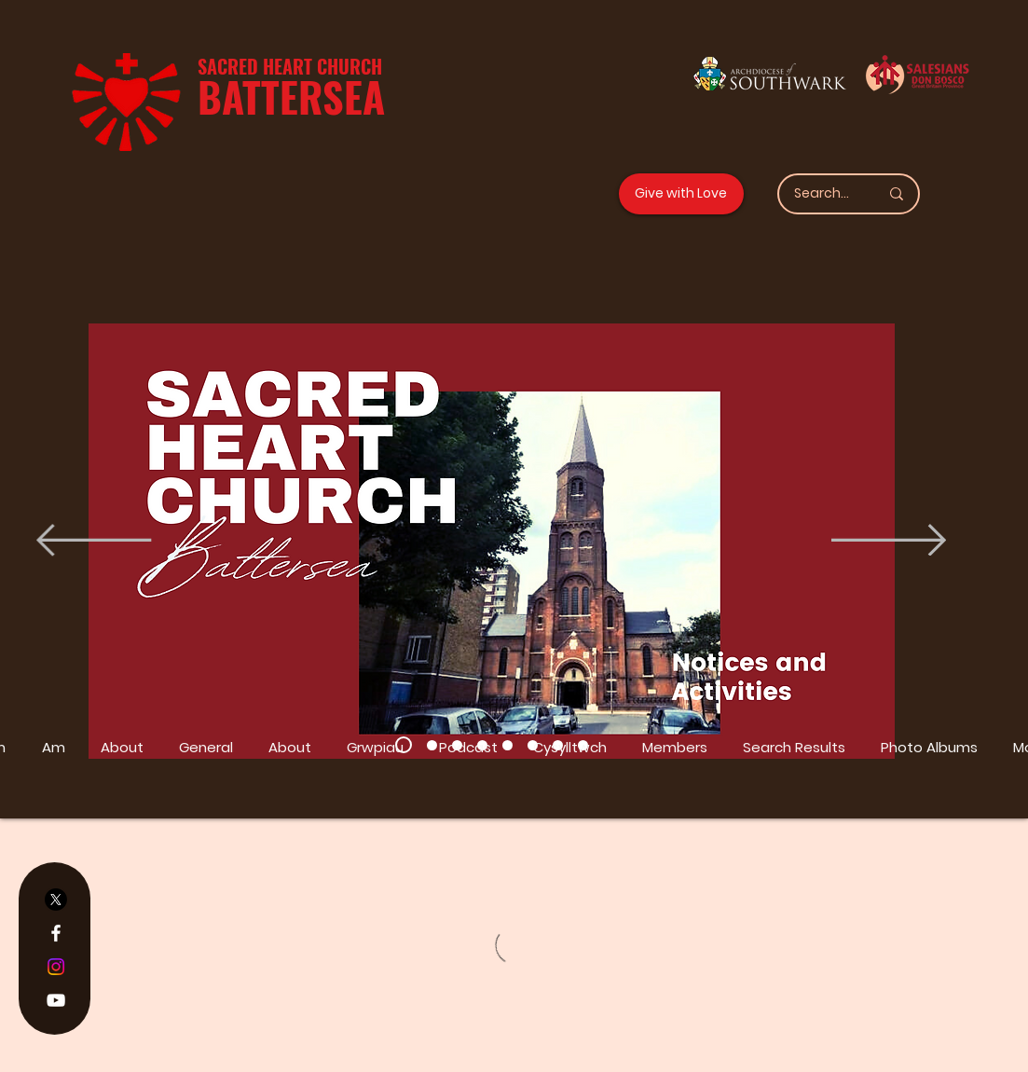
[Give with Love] (681, 193)
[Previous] (93, 541)
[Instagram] (56, 966)
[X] (56, 899)
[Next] (888, 541)
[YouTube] (56, 1000)
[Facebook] (56, 933)
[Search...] (822, 194)
